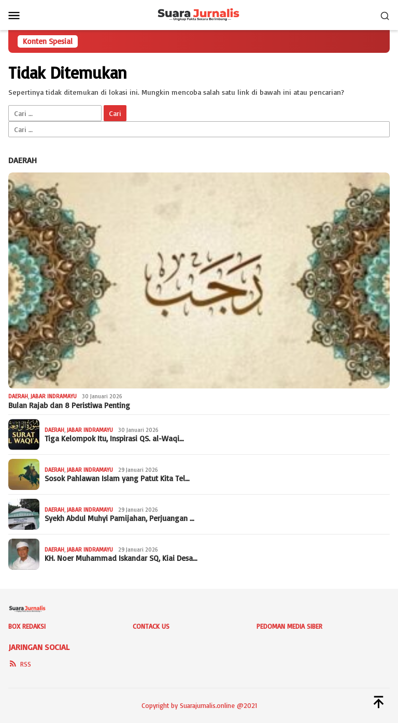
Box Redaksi (27, 626)
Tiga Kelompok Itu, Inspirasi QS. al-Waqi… (114, 438)
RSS (19, 664)
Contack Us (151, 626)
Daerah (22, 160)
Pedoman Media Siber (289, 626)
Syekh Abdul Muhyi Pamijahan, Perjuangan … (119, 518)
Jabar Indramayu (54, 396)
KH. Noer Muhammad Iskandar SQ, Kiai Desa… (121, 558)
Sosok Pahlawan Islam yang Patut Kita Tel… (117, 478)
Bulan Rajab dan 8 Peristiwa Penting (69, 405)
